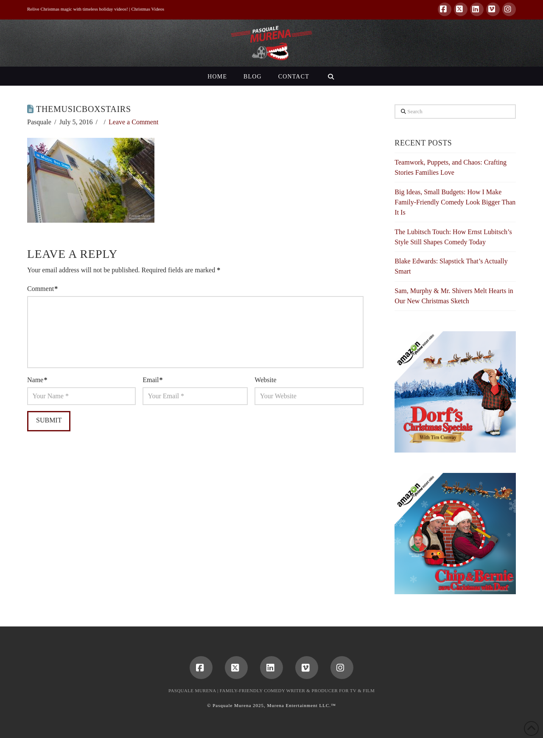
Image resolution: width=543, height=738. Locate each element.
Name (37, 379)
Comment (42, 288)
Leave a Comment (133, 122)
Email (152, 379)
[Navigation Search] (330, 76)
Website (265, 379)
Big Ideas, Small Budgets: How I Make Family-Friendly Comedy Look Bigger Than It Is (455, 202)
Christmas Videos (147, 8)
